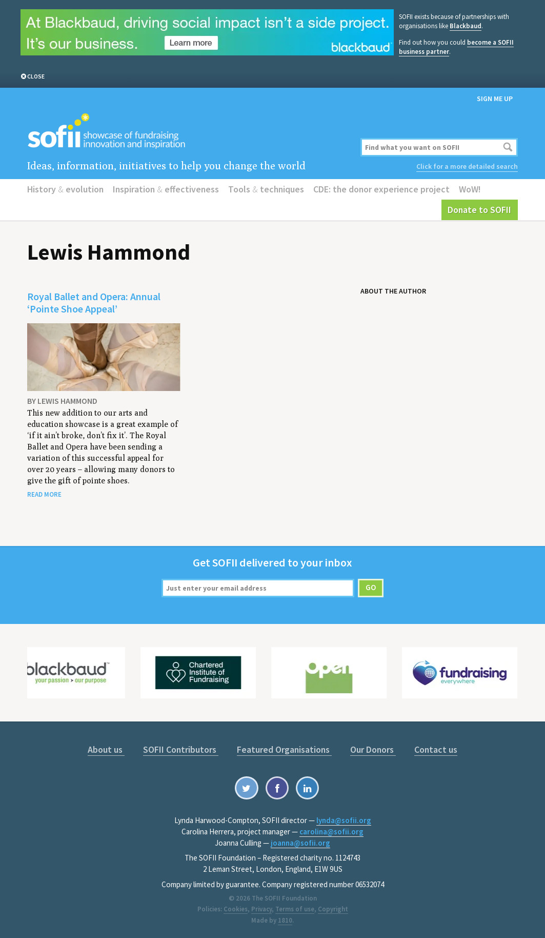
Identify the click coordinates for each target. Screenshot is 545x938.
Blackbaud (465, 26)
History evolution (65, 189)
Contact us (435, 749)
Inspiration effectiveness (166, 189)
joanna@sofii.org (300, 843)
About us (106, 749)
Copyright (333, 909)
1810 (285, 920)
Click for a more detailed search (467, 166)
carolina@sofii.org (331, 831)
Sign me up (495, 98)
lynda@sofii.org (343, 820)
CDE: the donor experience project (381, 189)
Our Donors (373, 749)
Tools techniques (266, 189)
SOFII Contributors (180, 749)
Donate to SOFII (479, 210)
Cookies (236, 909)
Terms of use (294, 909)
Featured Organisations (284, 749)
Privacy (261, 909)
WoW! (470, 189)
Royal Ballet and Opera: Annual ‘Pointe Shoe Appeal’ (93, 302)
